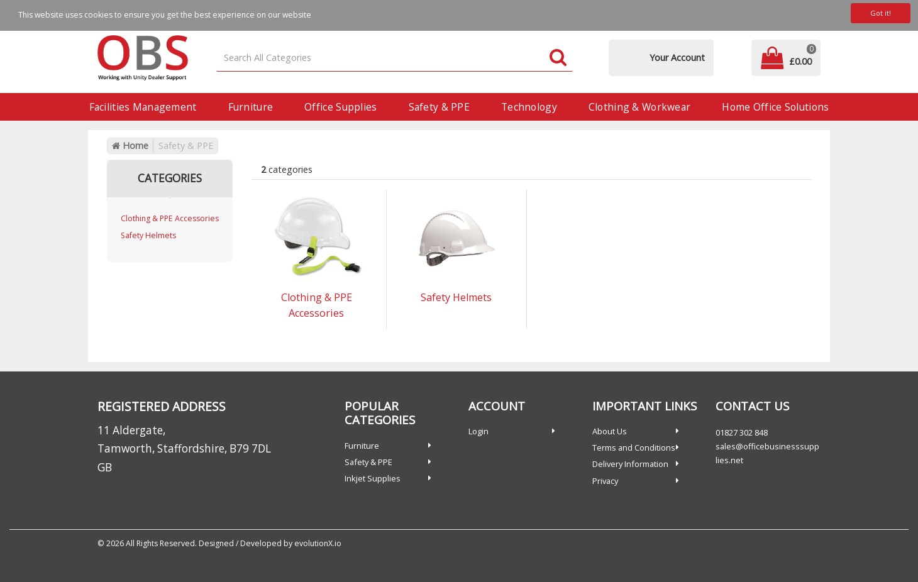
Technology (529, 107)
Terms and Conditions (633, 447)
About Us (609, 431)
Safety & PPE (439, 107)
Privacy (605, 480)
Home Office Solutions (775, 107)
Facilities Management (143, 107)
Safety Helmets (148, 235)
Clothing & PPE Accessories (170, 218)
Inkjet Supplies (373, 478)
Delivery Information (630, 463)
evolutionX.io (317, 543)
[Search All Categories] (394, 58)
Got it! (880, 13)
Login (478, 431)
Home (130, 145)
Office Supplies (340, 107)
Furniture (251, 107)
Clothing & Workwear (639, 107)
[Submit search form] (558, 58)
